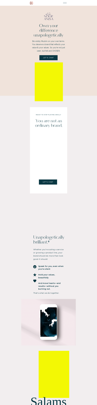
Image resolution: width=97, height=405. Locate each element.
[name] (48, 355)
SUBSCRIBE (48, 364)
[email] (48, 359)
